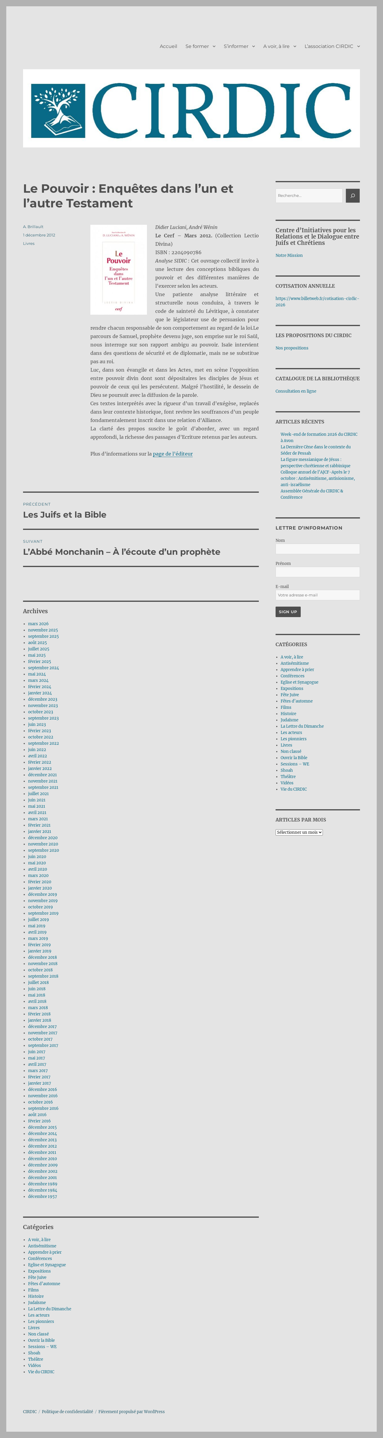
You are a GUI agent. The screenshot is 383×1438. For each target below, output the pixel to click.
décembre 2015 (42, 1127)
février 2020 (39, 881)
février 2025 (39, 661)
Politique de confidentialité (67, 1411)
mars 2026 (38, 623)
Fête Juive (37, 1277)
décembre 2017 (42, 1026)
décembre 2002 (42, 1171)
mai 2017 (36, 1058)
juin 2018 (36, 988)
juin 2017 (36, 1051)
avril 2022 (37, 756)
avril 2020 (37, 869)
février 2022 (39, 762)
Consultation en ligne (296, 391)
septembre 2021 (43, 787)
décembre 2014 (42, 1133)
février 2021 (39, 825)
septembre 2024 (43, 667)
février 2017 (39, 1077)
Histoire (36, 1296)
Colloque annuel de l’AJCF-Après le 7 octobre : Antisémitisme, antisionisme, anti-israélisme (318, 478)
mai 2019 (36, 925)
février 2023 (39, 730)
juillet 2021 (38, 793)
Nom (280, 540)
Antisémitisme (42, 1246)
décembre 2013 (42, 1139)
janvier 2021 (39, 831)
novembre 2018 (42, 963)
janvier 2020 (40, 888)
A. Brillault (33, 226)
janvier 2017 (39, 1083)
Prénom (283, 563)
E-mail (282, 586)
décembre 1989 (42, 1184)
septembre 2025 (43, 636)
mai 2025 (37, 655)
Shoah (34, 1353)
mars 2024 (38, 680)
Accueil (168, 46)
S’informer (236, 46)
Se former (197, 46)
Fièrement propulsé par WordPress (131, 1411)
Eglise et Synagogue (47, 1264)
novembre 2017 (42, 1032)
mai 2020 (37, 863)
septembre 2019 (43, 913)
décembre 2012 (42, 1146)
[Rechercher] (353, 196)
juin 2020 (37, 856)
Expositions (39, 1271)
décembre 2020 (42, 837)
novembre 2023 (43, 705)
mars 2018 (38, 1007)
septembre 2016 (43, 1108)
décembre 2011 (42, 1152)
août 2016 (37, 1114)
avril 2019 (37, 932)
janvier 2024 (40, 693)
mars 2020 (38, 875)
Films (33, 1290)
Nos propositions (292, 348)
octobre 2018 (40, 970)
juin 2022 (37, 749)
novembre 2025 (43, 630)
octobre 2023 (40, 712)
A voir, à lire (276, 46)
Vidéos (34, 1365)
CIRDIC (30, 1411)
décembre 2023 (42, 699)
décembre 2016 (42, 1089)
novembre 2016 (43, 1095)
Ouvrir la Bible (41, 1340)
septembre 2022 (43, 743)
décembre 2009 (43, 1165)
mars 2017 (38, 1070)
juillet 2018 (38, 982)
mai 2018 (36, 995)
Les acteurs (39, 1315)
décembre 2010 (42, 1158)
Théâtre (35, 1359)
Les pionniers (41, 1321)
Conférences (40, 1258)
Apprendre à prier (45, 1252)
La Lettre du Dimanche (49, 1309)
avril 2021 (37, 812)
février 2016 (39, 1121)
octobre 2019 (40, 907)
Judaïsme (37, 1302)
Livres (28, 243)
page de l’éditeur (173, 454)
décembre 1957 (42, 1196)
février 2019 (39, 944)
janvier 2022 (40, 768)
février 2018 (39, 1014)
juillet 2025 (38, 649)
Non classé (38, 1334)
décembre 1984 (42, 1190)
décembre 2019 (42, 894)
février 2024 (39, 686)
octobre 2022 (40, 737)
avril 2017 (37, 1064)
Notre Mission (289, 255)
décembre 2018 (42, 957)
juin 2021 (36, 800)
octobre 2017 (40, 1039)
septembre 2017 (43, 1045)
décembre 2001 (42, 1177)
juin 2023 (37, 724)
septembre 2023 (43, 718)
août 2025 (37, 642)
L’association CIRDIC (329, 46)
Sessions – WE (42, 1346)
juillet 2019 (38, 919)
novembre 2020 (43, 844)
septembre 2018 (43, 976)
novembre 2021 (42, 781)
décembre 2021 (42, 774)
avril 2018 (37, 1001)
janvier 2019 (39, 951)
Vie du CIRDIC (41, 1371)
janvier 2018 (39, 1020)
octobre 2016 (40, 1102)
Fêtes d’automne (44, 1283)
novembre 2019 (43, 900)
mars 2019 (38, 938)
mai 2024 (37, 674)
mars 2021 (38, 819)
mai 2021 (36, 806)
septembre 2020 (43, 850)
